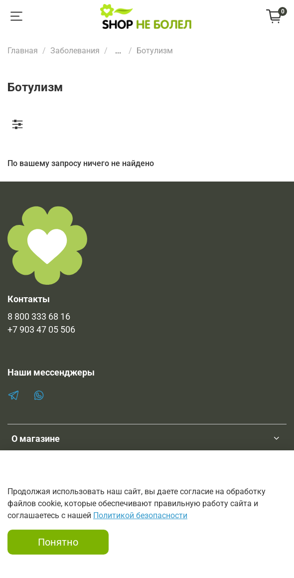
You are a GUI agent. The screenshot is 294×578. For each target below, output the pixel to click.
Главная (22, 50)
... (118, 50)
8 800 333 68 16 (38, 317)
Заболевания (75, 50)
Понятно (58, 542)
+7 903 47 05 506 (41, 330)
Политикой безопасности (140, 515)
